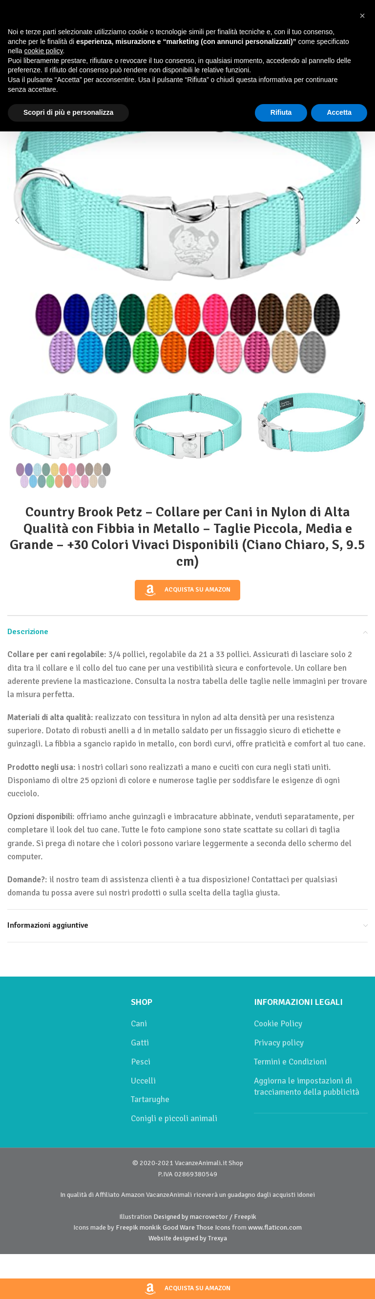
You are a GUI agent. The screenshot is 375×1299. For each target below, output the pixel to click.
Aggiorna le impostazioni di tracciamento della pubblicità (306, 1087)
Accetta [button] (339, 112)
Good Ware (179, 1227)
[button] (17, 220)
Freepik (127, 1227)
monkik (150, 1227)
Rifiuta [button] (281, 112)
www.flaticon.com (275, 1227)
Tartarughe (150, 1099)
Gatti (140, 1043)
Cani (139, 1024)
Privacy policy (279, 1043)
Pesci (140, 1062)
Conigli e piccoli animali (174, 1118)
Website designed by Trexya (187, 1238)
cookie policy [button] (43, 51)
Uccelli (143, 1081)
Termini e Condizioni (290, 1062)
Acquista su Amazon (187, 590)
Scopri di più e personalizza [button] (68, 112)
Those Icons (213, 1227)
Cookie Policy (278, 1024)
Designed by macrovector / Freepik (204, 1217)
